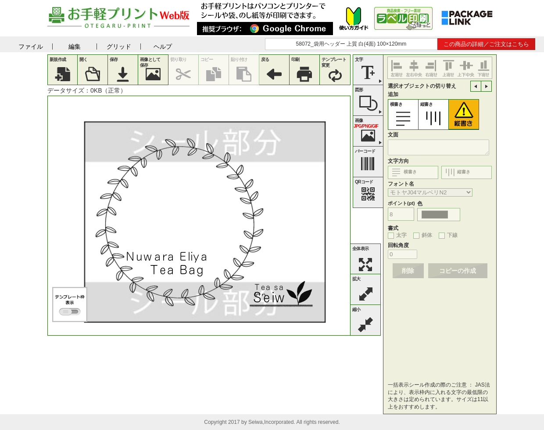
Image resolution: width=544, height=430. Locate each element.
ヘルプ (163, 46)
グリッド (119, 46)
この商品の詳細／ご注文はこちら (486, 44)
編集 (74, 46)
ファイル (30, 46)
